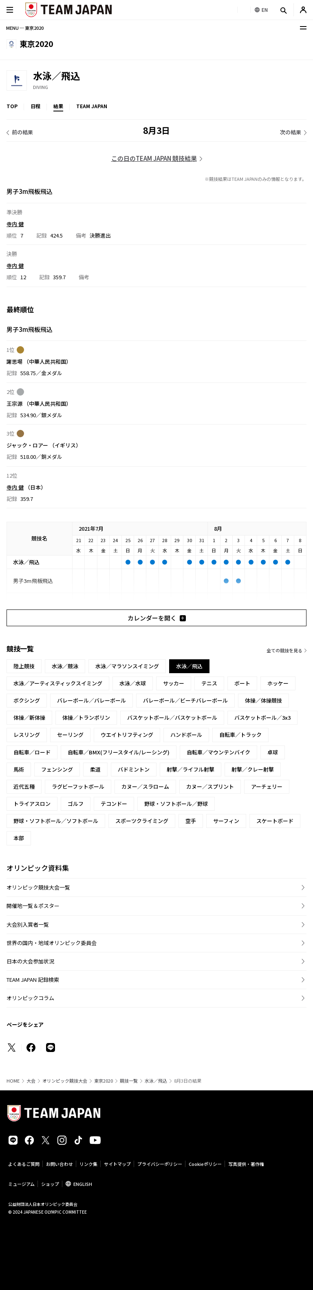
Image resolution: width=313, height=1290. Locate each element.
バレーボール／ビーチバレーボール (185, 700)
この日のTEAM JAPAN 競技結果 (154, 158)
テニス (209, 683)
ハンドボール (186, 734)
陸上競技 (24, 666)
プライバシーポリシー (159, 1164)
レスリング (26, 734)
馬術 (18, 769)
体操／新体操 (29, 717)
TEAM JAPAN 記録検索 (33, 979)
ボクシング (26, 700)
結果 (58, 105)
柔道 (95, 769)
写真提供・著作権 (246, 1164)
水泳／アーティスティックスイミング (57, 683)
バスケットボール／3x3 (262, 717)
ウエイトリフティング (127, 734)
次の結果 (290, 132)
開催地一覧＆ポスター (33, 906)
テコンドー (114, 803)
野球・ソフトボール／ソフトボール (55, 821)
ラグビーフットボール (78, 786)
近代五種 (24, 786)
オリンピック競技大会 (64, 1081)
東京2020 (103, 1081)
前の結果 (22, 132)
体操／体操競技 (263, 700)
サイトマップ (117, 1164)
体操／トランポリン (86, 717)
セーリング (70, 734)
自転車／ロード (32, 752)
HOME (13, 1081)
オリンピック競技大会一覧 (38, 887)
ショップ (50, 1184)
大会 (30, 1081)
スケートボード (274, 821)
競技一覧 (129, 1081)
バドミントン (134, 769)
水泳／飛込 (156, 1081)
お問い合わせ (59, 1164)
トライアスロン (32, 803)
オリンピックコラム (30, 998)
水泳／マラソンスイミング (127, 666)
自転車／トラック (240, 734)
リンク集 (88, 1164)
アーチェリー (266, 786)
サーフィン (226, 821)
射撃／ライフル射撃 (190, 769)
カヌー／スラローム (145, 786)
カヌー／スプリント (210, 786)
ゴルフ (76, 803)
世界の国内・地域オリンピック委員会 (52, 943)
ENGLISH (82, 1184)
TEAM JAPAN (91, 105)
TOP (12, 105)
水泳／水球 (132, 683)
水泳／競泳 (65, 666)
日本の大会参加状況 (30, 961)
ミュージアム (21, 1184)
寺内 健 (15, 223)
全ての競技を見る (284, 650)
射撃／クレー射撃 (252, 769)
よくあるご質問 (24, 1164)
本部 (18, 838)
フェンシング (57, 769)
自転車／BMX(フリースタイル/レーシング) (119, 752)
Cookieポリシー (205, 1164)
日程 (35, 105)
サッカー (173, 683)
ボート (242, 683)
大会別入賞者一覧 (28, 924)
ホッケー (278, 683)
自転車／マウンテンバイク (218, 752)
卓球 (272, 752)
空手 (190, 821)
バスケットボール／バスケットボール (172, 717)
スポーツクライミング (141, 821)
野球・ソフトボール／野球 (176, 803)
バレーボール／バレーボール (91, 700)
